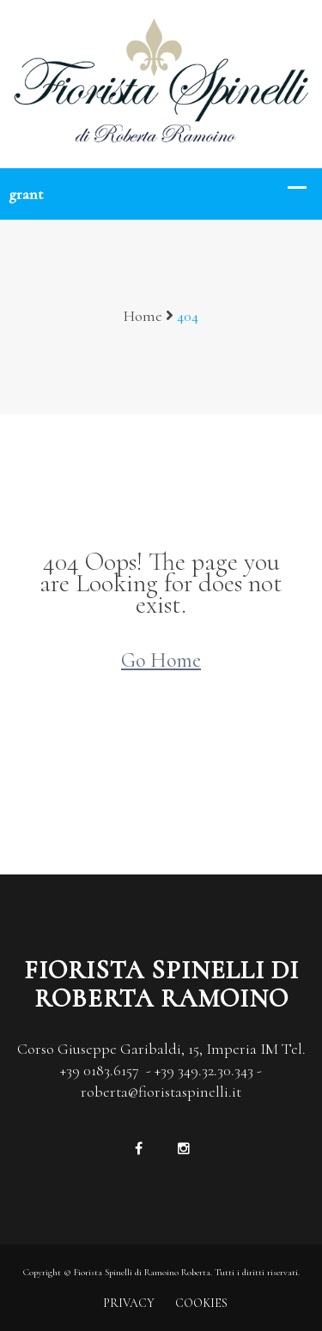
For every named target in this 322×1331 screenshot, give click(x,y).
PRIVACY (129, 1303)
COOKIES (201, 1303)
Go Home (161, 660)
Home (143, 315)
